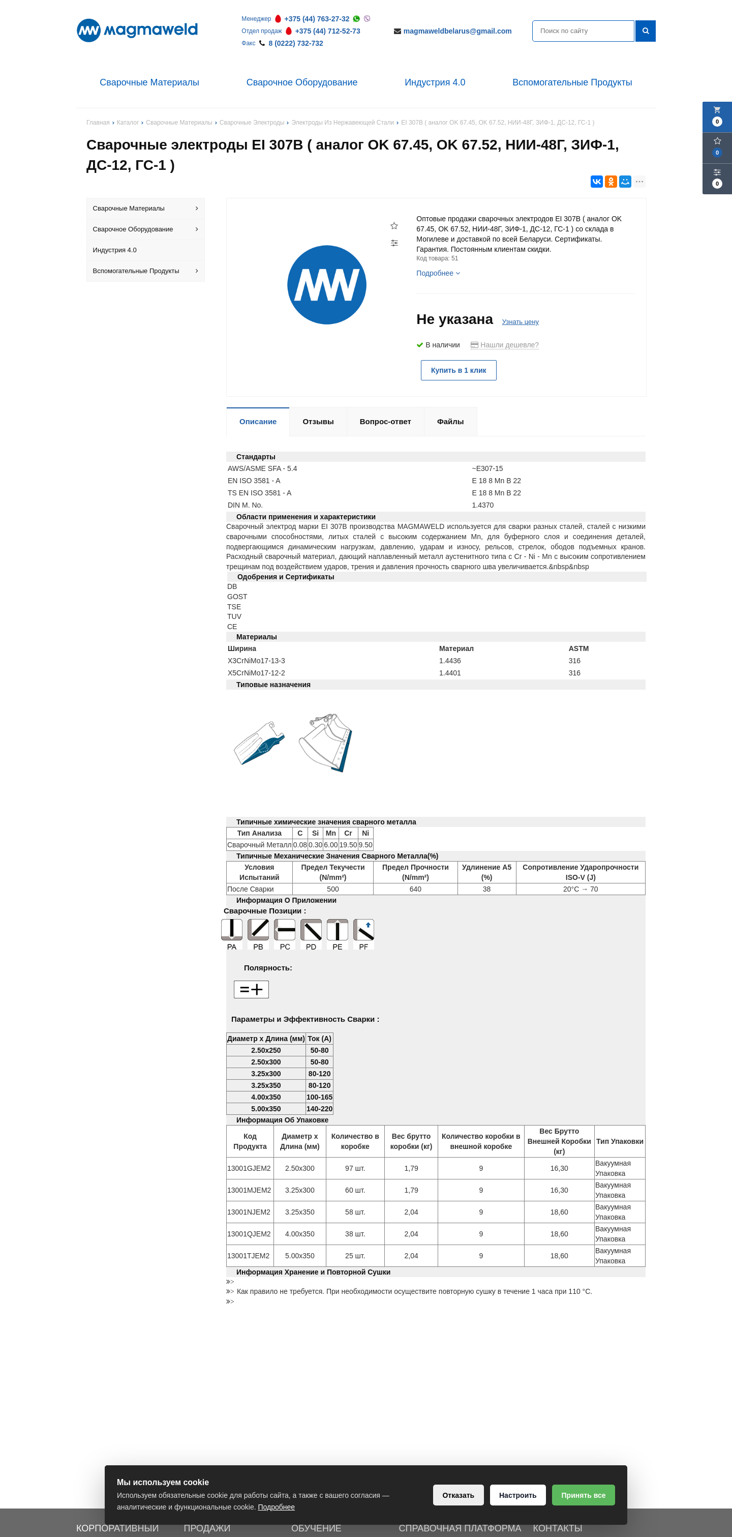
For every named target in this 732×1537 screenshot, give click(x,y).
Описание (258, 421)
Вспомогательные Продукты (572, 82)
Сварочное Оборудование (302, 82)
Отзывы (317, 421)
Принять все (583, 1495)
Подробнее (438, 273)
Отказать (457, 1495)
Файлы (450, 421)
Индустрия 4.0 (435, 82)
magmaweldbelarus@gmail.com (458, 31)
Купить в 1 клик (459, 370)
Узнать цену (520, 322)
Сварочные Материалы (149, 82)
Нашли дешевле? (505, 345)
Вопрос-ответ (385, 421)
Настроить (517, 1495)
